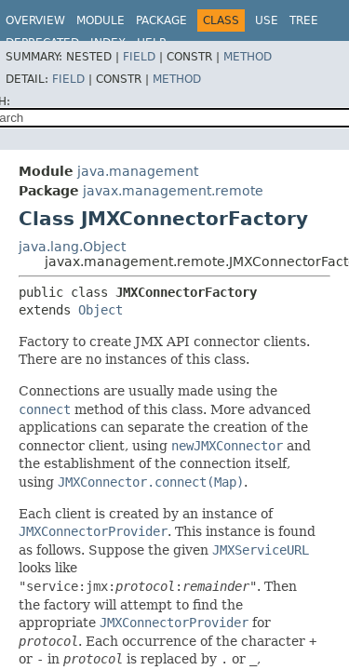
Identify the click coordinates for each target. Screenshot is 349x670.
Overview (35, 20)
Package (161, 20)
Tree (303, 20)
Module (100, 20)
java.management (137, 171)
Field (139, 56)
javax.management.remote (173, 190)
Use (266, 20)
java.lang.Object (72, 246)
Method (247, 56)
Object (100, 309)
